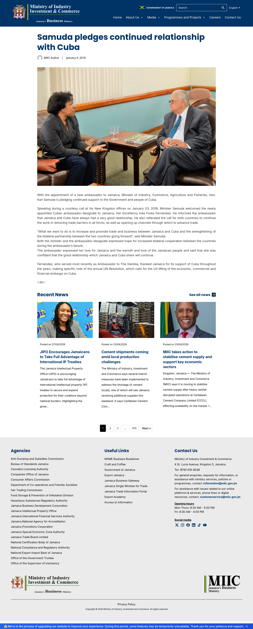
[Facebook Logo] (188, 532)
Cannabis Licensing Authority (29, 476)
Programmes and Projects (184, 17)
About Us (134, 17)
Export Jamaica (114, 482)
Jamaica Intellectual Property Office (33, 518)
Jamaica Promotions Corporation (32, 534)
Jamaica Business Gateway (122, 488)
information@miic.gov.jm (220, 490)
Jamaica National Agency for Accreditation (38, 529)
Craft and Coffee (115, 471)
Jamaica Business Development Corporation (39, 513)
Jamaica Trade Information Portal (126, 499)
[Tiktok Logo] (199, 532)
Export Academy (115, 504)
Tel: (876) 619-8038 (187, 477)
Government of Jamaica (120, 477)
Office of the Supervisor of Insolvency (35, 570)
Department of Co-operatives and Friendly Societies (44, 492)
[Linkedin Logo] (194, 532)
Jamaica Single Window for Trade (126, 493)
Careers (215, 17)
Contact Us (233, 17)
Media (153, 17)
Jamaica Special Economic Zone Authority (38, 539)
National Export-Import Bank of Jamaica (36, 560)
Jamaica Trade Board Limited (29, 544)
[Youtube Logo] (205, 532)
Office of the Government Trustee (32, 565)
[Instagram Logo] (182, 532)
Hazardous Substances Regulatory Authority (39, 508)
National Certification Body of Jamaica (35, 550)
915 (134, 435)
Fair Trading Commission (26, 497)
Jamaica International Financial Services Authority (43, 523)
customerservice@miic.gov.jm (220, 504)
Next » (146, 435)
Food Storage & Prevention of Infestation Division (42, 502)
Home (117, 17)
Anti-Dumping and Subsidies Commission (37, 466)
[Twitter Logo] (177, 532)
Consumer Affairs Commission (30, 487)
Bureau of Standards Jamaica (30, 471)
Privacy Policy (126, 611)
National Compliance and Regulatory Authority (40, 555)
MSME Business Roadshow (122, 466)
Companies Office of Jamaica (30, 482)
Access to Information (118, 509)
